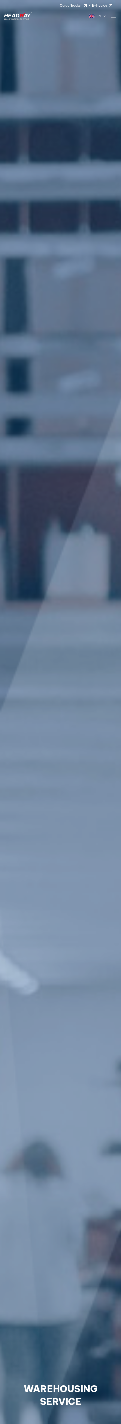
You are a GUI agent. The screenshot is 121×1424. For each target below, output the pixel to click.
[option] (60, 712)
